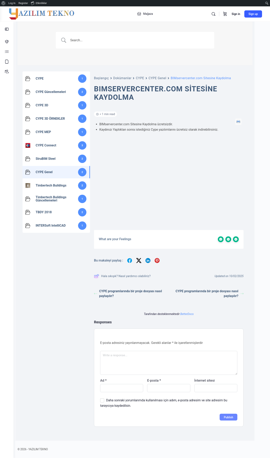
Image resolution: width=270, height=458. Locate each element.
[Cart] (225, 14)
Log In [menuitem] (12, 3)
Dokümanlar (129, 78)
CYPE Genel (164, 78)
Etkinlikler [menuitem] (39, 3)
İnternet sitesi (211, 380)
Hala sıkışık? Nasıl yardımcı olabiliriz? (129, 276)
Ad (110, 380)
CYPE (147, 78)
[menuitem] (3, 3)
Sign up (253, 14)
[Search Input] (146, 40)
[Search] (213, 14)
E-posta (161, 380)
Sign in (236, 14)
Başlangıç (108, 78)
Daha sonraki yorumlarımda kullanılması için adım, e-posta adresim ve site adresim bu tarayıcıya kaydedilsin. (170, 403)
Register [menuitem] (23, 3)
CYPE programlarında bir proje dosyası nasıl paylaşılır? (135, 293)
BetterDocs (193, 314)
